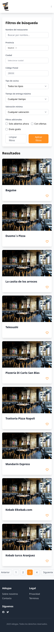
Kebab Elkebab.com (18, 510)
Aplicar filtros (38, 139)
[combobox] (27, 60)
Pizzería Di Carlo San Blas (22, 373)
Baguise (10, 190)
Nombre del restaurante (16, 29)
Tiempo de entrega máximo (18, 93)
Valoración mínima (14, 106)
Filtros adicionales (13, 119)
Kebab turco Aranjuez (20, 555)
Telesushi (11, 327)
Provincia (9, 42)
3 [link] (30, 572)
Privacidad (34, 593)
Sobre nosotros (10, 593)
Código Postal (11, 68)
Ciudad (8, 55)
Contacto (7, 598)
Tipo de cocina (12, 80)
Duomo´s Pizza (15, 236)
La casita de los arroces (21, 281)
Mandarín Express (17, 464)
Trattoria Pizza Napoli (20, 418)
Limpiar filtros (13, 139)
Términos (34, 598)
